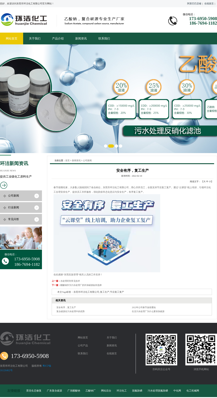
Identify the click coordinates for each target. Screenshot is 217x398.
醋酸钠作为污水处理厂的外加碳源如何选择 (81, 285)
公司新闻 (13, 195)
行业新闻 (13, 207)
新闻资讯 (81, 38)
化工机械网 (192, 390)
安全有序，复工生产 (66, 307)
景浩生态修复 (33, 390)
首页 (67, 160)
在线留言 (209, 3)
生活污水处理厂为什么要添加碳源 (148, 311)
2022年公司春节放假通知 (144, 307)
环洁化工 (122, 390)
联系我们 (104, 38)
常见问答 (13, 219)
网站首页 (11, 38)
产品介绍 (58, 38)
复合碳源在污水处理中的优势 (70, 311)
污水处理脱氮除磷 (158, 390)
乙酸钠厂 (91, 390)
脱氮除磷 (137, 390)
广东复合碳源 (54, 390)
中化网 (177, 390)
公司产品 (83, 345)
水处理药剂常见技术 (70, 281)
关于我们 (35, 38)
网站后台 (106, 390)
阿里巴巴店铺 (194, 3)
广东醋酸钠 (73, 390)
